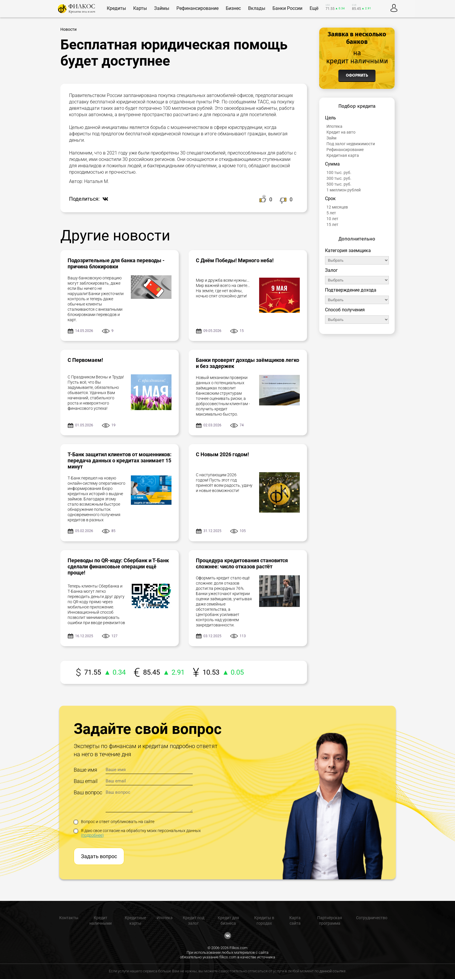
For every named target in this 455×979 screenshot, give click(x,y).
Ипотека (334, 126)
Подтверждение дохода (350, 290)
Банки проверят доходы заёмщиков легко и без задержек (247, 363)
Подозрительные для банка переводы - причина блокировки (116, 263)
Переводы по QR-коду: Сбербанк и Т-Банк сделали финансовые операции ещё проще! (118, 566)
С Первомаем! (85, 360)
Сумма (332, 164)
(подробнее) (92, 835)
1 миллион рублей (343, 190)
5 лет (331, 213)
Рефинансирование (345, 149)
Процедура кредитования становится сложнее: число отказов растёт (242, 563)
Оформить (357, 75)
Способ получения (345, 309)
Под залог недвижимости (350, 143)
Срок (330, 198)
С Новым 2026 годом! (222, 454)
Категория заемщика (348, 250)
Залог (331, 270)
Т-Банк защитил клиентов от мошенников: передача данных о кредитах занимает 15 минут (119, 460)
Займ (331, 138)
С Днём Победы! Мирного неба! (235, 260)
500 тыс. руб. (338, 184)
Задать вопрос (99, 856)
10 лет (332, 218)
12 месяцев (337, 207)
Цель (330, 118)
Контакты (68, 917)
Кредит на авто (340, 132)
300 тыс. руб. (338, 178)
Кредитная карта (342, 155)
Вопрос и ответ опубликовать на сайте (114, 821)
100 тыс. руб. (338, 172)
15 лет (332, 224)
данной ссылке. (332, 971)
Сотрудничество (371, 917)
